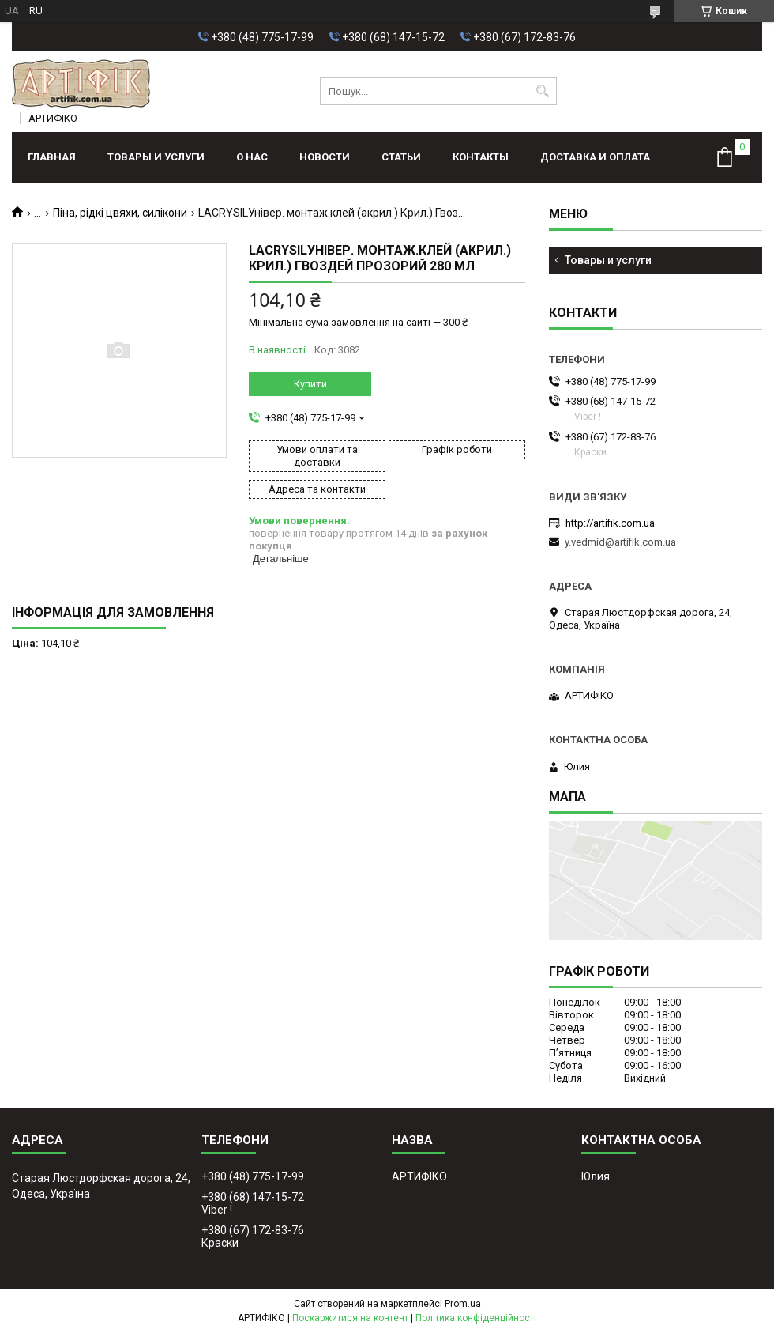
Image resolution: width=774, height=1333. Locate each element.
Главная (52, 157)
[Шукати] (543, 91)
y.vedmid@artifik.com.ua (620, 542)
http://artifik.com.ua (610, 523)
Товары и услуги (156, 157)
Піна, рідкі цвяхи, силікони (120, 212)
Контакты (481, 157)
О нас (252, 157)
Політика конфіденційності (475, 1318)
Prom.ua (463, 1303)
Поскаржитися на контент (350, 1318)
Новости (324, 157)
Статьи (401, 157)
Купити (310, 384)
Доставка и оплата (595, 157)
